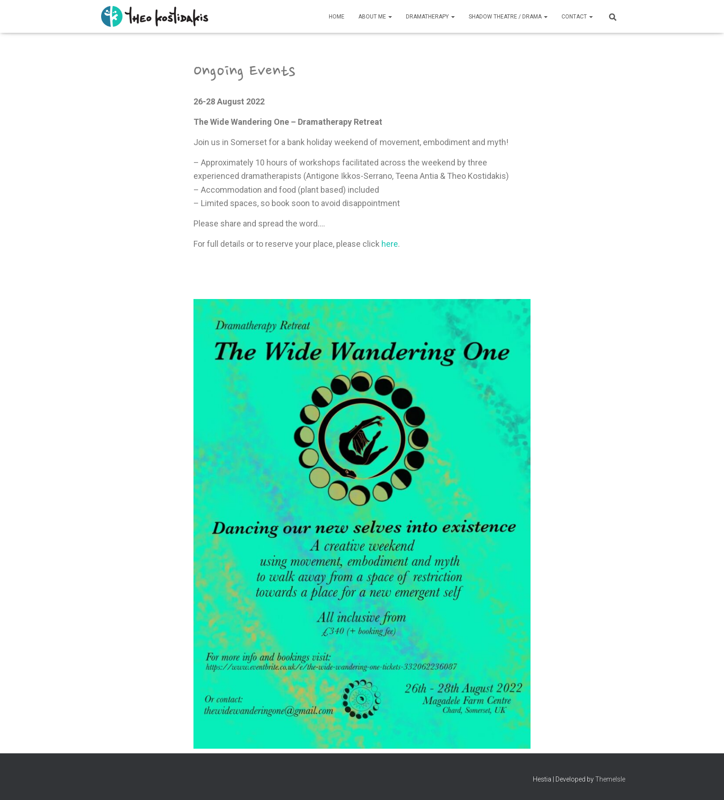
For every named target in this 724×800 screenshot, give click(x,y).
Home (336, 16)
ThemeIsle (610, 779)
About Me (375, 16)
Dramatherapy (430, 16)
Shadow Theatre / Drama (508, 16)
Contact (577, 16)
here (389, 244)
